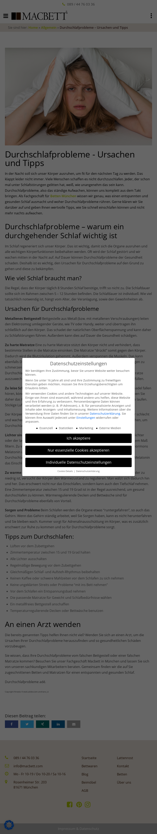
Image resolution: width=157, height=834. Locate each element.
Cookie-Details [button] (65, 470)
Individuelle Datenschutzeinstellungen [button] (78, 461)
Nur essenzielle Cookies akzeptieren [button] (78, 448)
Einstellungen (85, 416)
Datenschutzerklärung (105, 412)
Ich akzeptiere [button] (78, 436)
